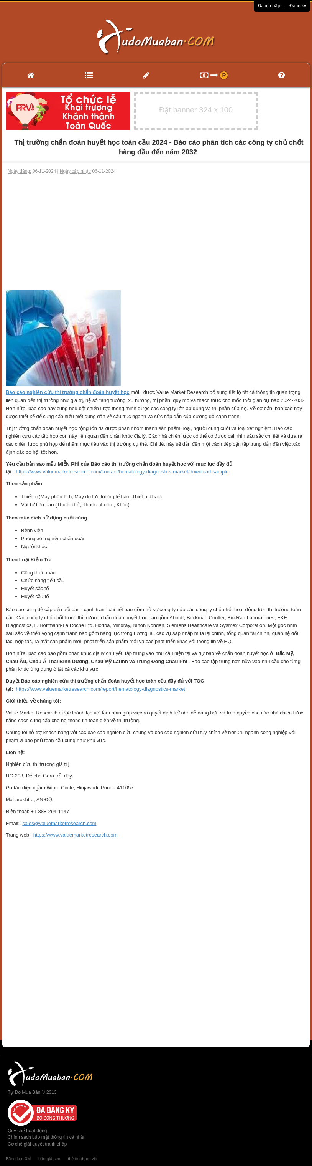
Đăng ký (297, 5)
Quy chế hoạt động (27, 1130)
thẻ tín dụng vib (82, 1158)
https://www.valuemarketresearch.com (75, 835)
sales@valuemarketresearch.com (59, 823)
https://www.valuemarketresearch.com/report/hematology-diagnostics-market (100, 689)
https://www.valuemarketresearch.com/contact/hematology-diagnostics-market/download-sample (122, 472)
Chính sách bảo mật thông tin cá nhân (46, 1137)
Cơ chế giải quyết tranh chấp (37, 1144)
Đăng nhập (269, 5)
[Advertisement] (156, 232)
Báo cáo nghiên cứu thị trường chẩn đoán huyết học (68, 392)
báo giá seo (49, 1158)
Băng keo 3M (18, 1158)
